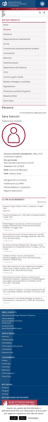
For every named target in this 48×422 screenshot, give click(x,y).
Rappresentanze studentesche (16, 39)
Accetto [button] (13, 418)
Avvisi (5, 24)
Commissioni (9, 53)
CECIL (5, 72)
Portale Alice (6, 364)
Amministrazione (10, 62)
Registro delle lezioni (13, 190)
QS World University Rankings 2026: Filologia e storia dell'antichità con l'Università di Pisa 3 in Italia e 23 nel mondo (24, 247)
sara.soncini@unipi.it (18, 170)
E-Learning (5, 367)
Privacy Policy (6, 376)
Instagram (5, 391)
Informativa (33, 418)
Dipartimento (11, 20)
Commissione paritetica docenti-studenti (21, 48)
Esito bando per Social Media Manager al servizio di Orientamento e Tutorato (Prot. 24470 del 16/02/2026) (23, 299)
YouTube (5, 394)
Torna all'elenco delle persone (32, 112)
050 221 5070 (8, 326)
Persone (7, 29)
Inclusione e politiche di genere (17, 91)
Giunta (6, 43)
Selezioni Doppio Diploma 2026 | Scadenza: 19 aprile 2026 (23, 207)
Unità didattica (7, 343)
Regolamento (9, 86)
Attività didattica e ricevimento (17, 187)
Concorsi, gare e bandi (13, 77)
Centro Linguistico (8, 373)
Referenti (7, 58)
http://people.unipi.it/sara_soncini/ (19, 162)
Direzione (7, 34)
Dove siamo (8, 100)
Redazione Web (10, 96)
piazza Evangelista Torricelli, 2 (12, 321)
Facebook (5, 388)
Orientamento (7, 349)
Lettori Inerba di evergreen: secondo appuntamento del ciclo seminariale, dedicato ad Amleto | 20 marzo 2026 (24, 291)
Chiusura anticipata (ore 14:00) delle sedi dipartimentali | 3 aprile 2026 (24, 216)
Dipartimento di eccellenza (24, 9)
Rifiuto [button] (22, 418)
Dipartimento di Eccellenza (15, 67)
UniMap (4, 360)
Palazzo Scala (15, 173)
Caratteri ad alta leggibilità (44, 12)
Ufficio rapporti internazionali (12, 346)
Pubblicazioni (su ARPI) (14, 183)
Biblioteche (6, 370)
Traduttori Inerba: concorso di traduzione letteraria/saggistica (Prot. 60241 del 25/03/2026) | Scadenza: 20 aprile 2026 (22, 258)
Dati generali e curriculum (15, 180)
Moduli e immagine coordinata (16, 81)
